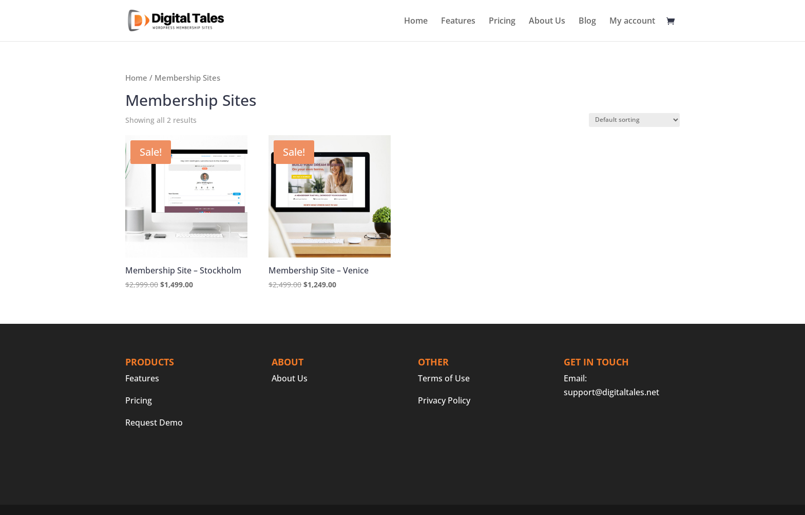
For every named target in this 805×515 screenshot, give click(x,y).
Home (416, 21)
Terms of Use (444, 378)
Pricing (502, 21)
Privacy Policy (444, 400)
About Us (547, 21)
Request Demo (154, 422)
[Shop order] (634, 120)
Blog (587, 21)
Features (458, 21)
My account (632, 21)
